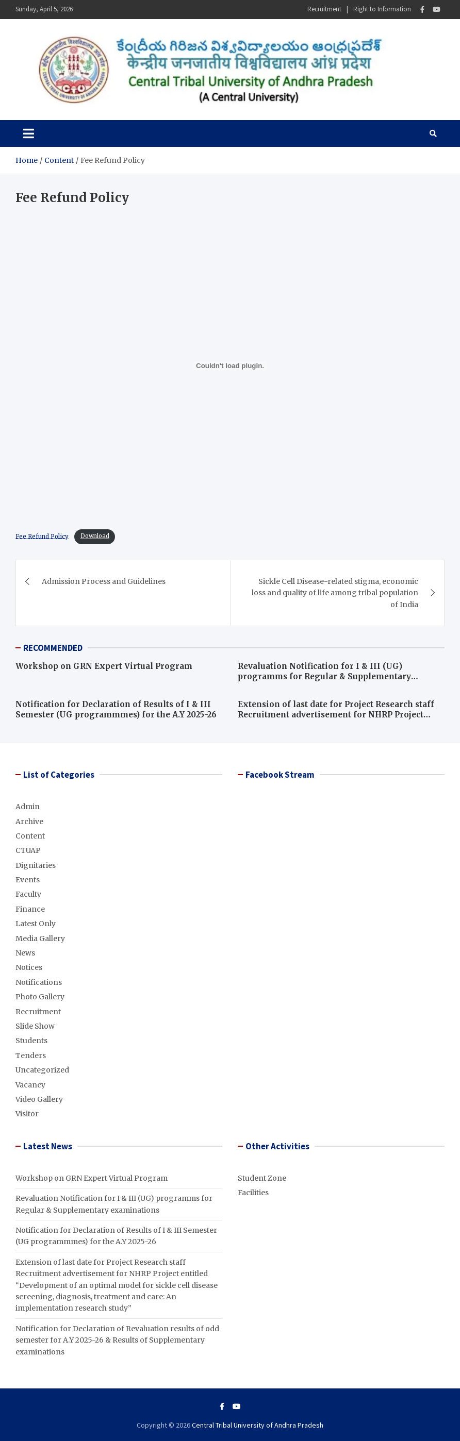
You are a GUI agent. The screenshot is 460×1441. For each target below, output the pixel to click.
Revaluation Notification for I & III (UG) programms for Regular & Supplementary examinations (324, 676)
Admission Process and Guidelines (104, 581)
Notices (28, 967)
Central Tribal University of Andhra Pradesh (257, 1425)
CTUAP (28, 850)
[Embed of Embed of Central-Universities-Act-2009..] (230, 366)
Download (94, 536)
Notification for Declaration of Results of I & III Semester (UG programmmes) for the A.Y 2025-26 (116, 709)
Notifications (38, 982)
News (25, 953)
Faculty (28, 894)
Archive (29, 821)
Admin (27, 806)
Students (31, 1040)
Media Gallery (40, 938)
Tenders (30, 1055)
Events (27, 879)
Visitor (27, 1113)
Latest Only (35, 923)
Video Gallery (39, 1099)
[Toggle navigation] (28, 133)
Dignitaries (35, 865)
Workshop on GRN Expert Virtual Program (103, 666)
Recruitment (324, 9)
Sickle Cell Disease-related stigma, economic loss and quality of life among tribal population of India (335, 593)
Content (30, 836)
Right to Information (382, 9)
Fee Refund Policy (42, 536)
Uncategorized (42, 1070)
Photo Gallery (39, 996)
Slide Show (35, 1026)
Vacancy (30, 1085)
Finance (30, 909)
